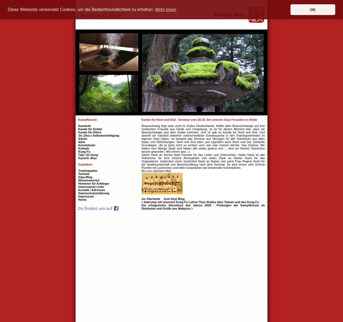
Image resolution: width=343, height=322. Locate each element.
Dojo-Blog (85, 177)
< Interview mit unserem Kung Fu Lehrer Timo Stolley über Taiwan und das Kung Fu (200, 202)
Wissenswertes (88, 180)
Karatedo (84, 125)
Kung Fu (84, 151)
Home (82, 199)
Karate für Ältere (89, 132)
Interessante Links (91, 186)
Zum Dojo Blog (174, 198)
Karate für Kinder (90, 129)
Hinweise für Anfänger (93, 183)
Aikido (82, 138)
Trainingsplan (88, 170)
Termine (84, 173)
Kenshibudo (86, 145)
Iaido (81, 142)
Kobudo (84, 148)
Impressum (86, 196)
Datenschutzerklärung (93, 193)
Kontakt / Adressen (91, 190)
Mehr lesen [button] (165, 9)
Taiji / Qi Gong (88, 154)
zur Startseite (151, 198)
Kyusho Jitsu (87, 158)
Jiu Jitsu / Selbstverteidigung (98, 135)
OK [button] (313, 10)
